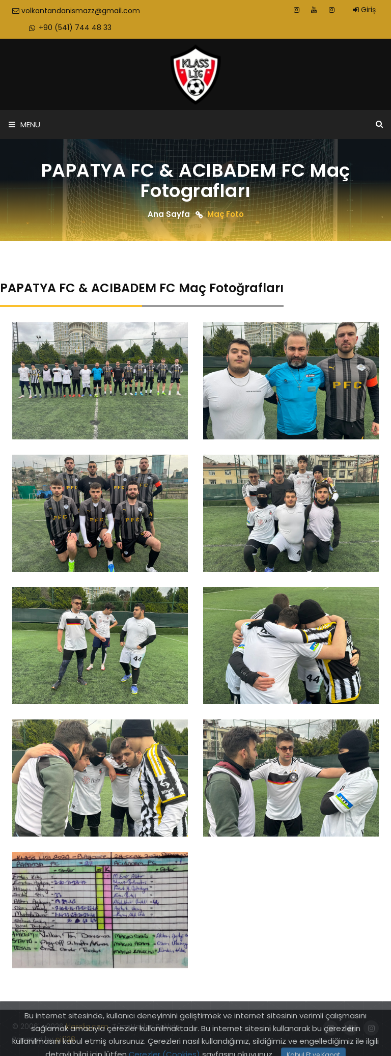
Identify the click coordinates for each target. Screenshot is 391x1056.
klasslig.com (87, 1026)
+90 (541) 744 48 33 (69, 27)
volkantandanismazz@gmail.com (76, 11)
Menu (24, 124)
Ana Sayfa (169, 214)
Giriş (364, 10)
